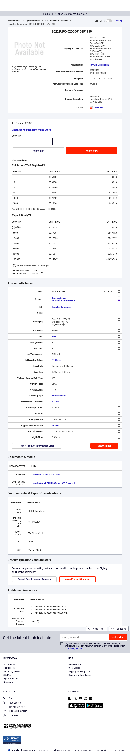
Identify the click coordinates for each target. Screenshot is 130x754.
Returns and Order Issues (79, 675)
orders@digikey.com (15, 711)
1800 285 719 (12, 703)
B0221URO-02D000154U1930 (46, 475)
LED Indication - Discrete (56, 20)
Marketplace (9, 668)
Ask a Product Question (77, 579)
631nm (55, 402)
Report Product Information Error (36, 445)
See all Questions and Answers (34, 579)
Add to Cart (92, 150)
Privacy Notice (75, 648)
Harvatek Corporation (99, 65)
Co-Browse (10, 715)
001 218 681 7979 (14, 707)
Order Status (74, 668)
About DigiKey (9, 664)
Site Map (7, 675)
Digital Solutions (10, 678)
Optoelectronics (33, 20)
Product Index (14, 20)
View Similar (104, 445)
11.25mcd (56, 360)
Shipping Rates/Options (79, 671)
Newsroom (8, 682)
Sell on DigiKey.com (12, 671)
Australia (13, 750)
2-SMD (55, 425)
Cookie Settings (118, 750)
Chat (8, 698)
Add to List (38, 150)
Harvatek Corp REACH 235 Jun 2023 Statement (53, 483)
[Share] (118, 21)
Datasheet (96, 107)
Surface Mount (59, 396)
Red (54, 336)
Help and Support (76, 664)
